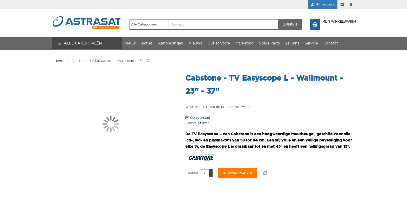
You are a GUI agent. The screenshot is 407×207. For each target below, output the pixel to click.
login (351, 4)
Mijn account (325, 4)
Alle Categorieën (83, 43)
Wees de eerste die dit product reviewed (217, 106)
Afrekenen (342, 4)
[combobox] (204, 24)
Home (59, 60)
